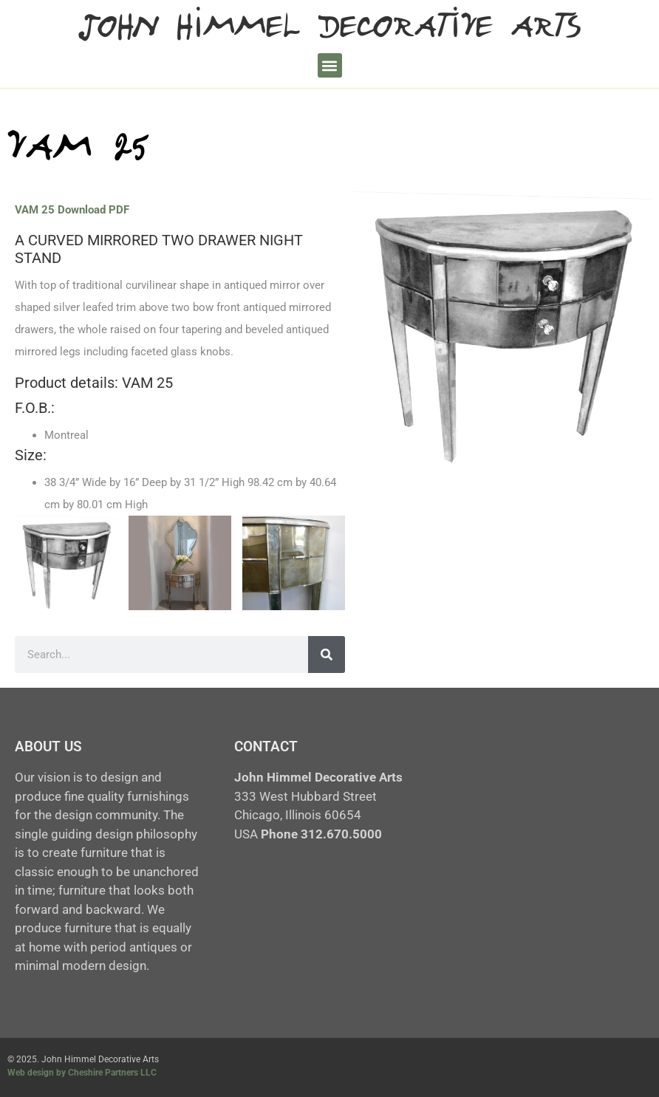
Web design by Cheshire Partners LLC (82, 1072)
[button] (330, 65)
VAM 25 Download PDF (72, 209)
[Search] (326, 654)
